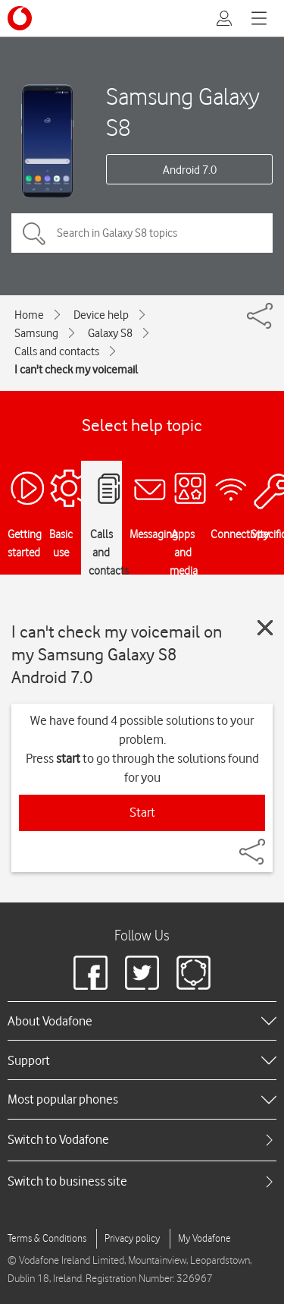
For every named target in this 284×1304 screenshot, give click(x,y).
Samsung (36, 333)
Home (29, 315)
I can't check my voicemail (76, 369)
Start (142, 812)
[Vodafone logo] (20, 18)
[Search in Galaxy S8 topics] (142, 233)
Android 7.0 (190, 170)
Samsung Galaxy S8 (183, 111)
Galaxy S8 (110, 333)
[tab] (142, 1140)
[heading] (142, 1021)
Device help (101, 315)
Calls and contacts (56, 351)
